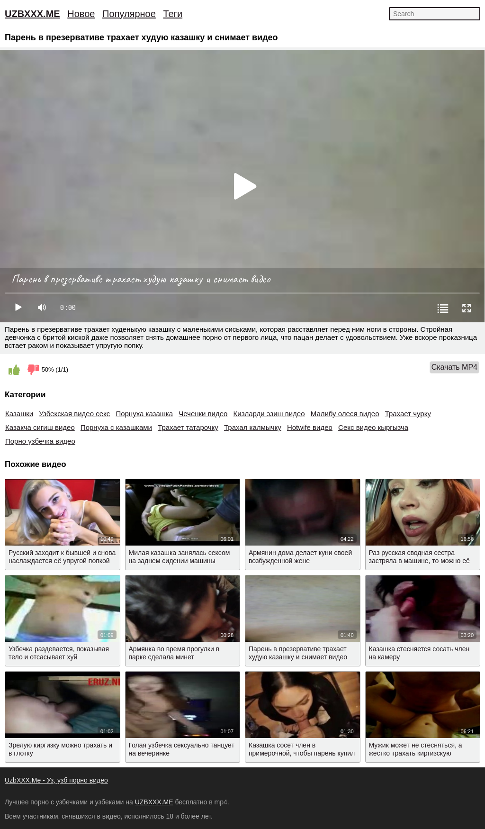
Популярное (129, 14)
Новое (81, 14)
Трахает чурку (408, 414)
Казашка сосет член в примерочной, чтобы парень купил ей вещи (302, 753)
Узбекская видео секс (74, 414)
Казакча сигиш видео (40, 427)
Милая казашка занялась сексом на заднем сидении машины (179, 557)
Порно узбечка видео (40, 441)
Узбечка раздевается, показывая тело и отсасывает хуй (59, 653)
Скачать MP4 (454, 367)
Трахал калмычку (252, 427)
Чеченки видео (203, 414)
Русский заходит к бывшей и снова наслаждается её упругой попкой (62, 557)
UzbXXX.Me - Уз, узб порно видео (56, 780)
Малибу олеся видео (345, 414)
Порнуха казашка (144, 414)
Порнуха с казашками (116, 427)
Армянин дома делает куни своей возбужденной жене (300, 557)
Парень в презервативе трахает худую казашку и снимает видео (298, 653)
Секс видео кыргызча (373, 427)
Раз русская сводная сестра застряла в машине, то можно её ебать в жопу (419, 561)
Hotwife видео (309, 427)
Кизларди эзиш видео (269, 414)
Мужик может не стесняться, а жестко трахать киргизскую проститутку (415, 753)
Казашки (19, 414)
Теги (172, 14)
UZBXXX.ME (32, 14)
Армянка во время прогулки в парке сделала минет (174, 653)
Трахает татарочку (188, 427)
